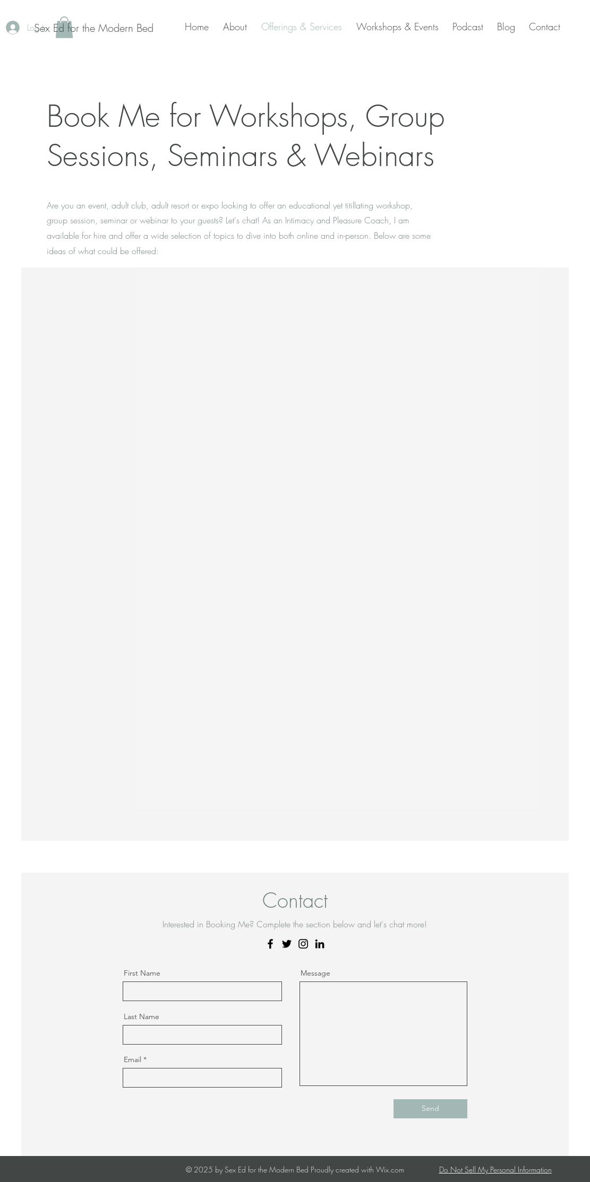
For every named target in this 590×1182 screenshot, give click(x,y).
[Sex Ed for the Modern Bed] (93, 28)
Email (132, 1059)
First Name (142, 973)
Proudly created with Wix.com (357, 1169)
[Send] (430, 1108)
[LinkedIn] (319, 943)
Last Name (141, 1016)
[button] (237, 26)
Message (315, 973)
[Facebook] (270, 943)
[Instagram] (303, 943)
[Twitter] (286, 943)
